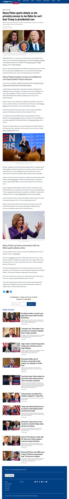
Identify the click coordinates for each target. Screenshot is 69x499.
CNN (19, 83)
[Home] (8, 1)
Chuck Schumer (15, 118)
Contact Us (22, 481)
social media (16, 254)
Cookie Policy (7, 488)
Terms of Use (7, 490)
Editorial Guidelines (8, 483)
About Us (6, 481)
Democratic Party (34, 120)
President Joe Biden (39, 60)
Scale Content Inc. (17, 469)
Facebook (12, 257)
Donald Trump (31, 62)
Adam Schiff (14, 179)
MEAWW (6, 469)
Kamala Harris (22, 194)
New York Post (17, 64)
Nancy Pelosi (22, 60)
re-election (38, 91)
